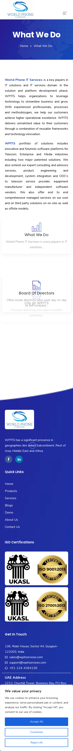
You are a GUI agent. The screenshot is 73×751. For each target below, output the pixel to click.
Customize (36, 732)
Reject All (37, 742)
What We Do (36, 207)
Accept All (36, 721)
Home (24, 46)
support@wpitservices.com (27, 662)
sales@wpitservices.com (26, 657)
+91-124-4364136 (23, 668)
